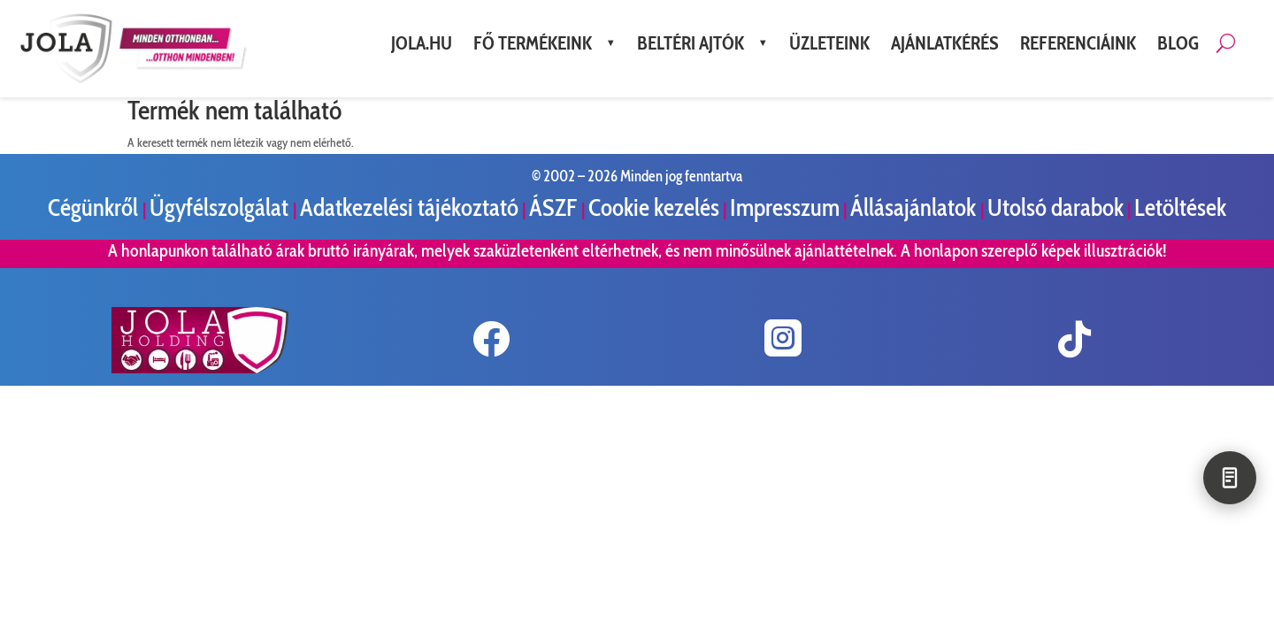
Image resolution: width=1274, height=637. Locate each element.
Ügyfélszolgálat (221, 207)
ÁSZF (555, 207)
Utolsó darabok (1055, 207)
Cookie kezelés (653, 207)
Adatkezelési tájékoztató (409, 207)
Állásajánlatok (915, 207)
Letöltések (1180, 207)
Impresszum (785, 207)
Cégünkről (95, 207)
